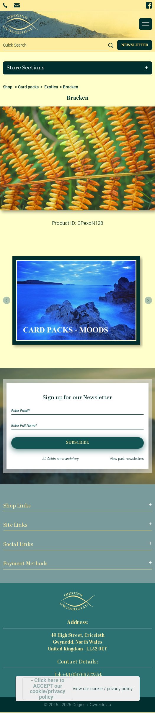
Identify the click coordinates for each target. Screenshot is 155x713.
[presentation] (7, 300)
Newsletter (134, 44)
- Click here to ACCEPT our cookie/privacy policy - (47, 689)
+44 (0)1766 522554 (5, 5)
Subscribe (77, 442)
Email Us (16, 5)
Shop (7, 87)
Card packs (28, 87)
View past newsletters (127, 459)
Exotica (51, 87)
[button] (77, 67)
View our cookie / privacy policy (103, 688)
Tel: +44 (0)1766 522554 (78, 675)
